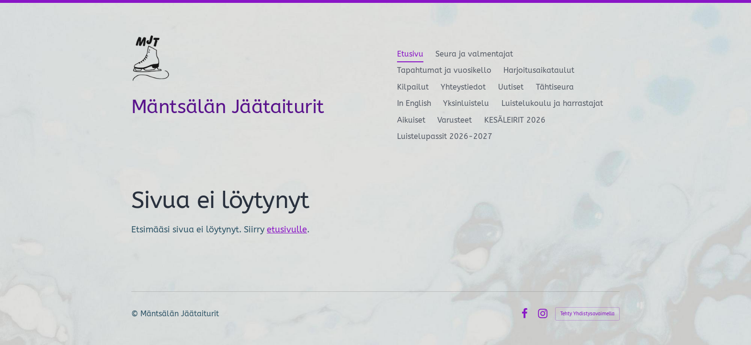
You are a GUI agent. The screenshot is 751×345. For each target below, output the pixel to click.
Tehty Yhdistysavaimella (587, 314)
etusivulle (287, 229)
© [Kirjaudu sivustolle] (135, 313)
